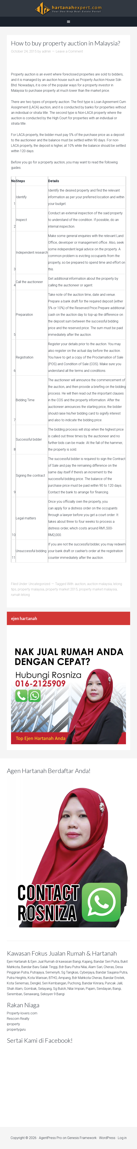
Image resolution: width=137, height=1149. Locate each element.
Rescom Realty (18, 1019)
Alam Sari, (95, 967)
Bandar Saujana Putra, (112, 972)
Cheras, (109, 967)
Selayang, (45, 989)
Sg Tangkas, (70, 972)
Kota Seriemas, (18, 983)
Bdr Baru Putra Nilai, (73, 967)
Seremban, (15, 994)
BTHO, (53, 978)
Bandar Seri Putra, (107, 962)
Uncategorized (39, 584)
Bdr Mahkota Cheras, (87, 978)
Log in (122, 1138)
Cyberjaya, (87, 972)
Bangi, (77, 962)
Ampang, (64, 978)
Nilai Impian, (76, 989)
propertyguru (16, 1029)
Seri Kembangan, (54, 983)
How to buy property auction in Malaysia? (65, 43)
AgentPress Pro (50, 1138)
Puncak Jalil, (114, 983)
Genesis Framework (82, 1138)
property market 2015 (62, 589)
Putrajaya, (37, 972)
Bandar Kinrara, (93, 983)
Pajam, (91, 989)
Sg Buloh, (60, 989)
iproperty (13, 1024)
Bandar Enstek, (114, 978)
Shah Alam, (15, 989)
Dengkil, (35, 983)
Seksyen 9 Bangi (52, 994)
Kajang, (87, 962)
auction (80, 584)
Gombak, (30, 989)
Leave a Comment (69, 51)
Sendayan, (104, 989)
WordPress (107, 1138)
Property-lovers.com (22, 1013)
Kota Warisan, (38, 978)
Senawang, (32, 994)
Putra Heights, (17, 978)
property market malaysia (98, 589)
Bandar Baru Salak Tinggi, (39, 967)
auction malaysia (99, 584)
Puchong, (74, 983)
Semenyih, (52, 972)
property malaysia (31, 589)
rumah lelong (20, 595)
